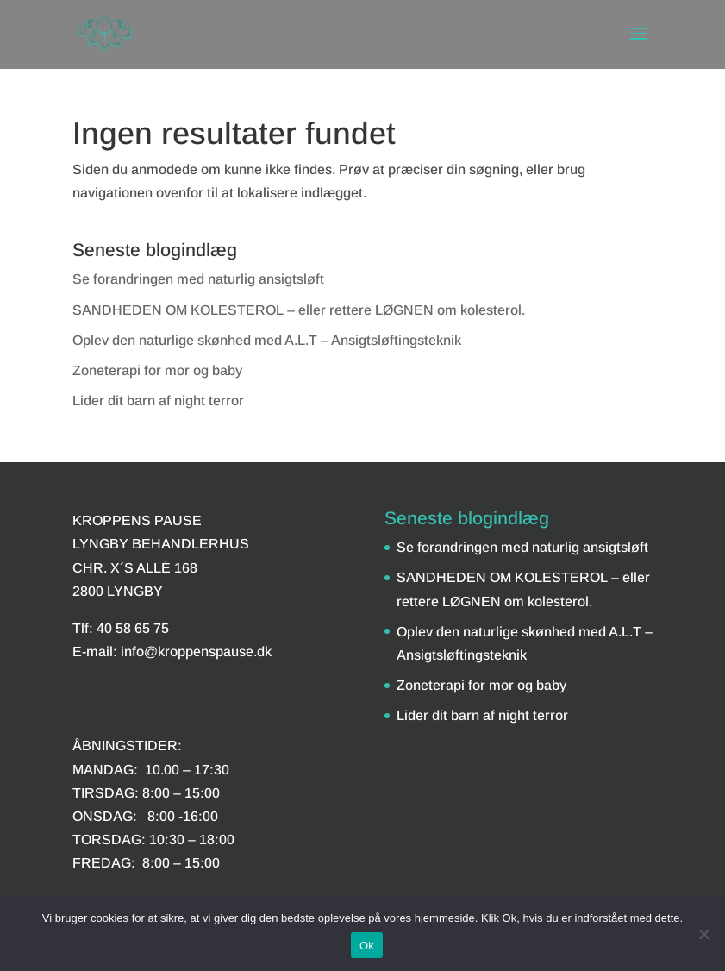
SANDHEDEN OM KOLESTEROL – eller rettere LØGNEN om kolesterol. (298, 310)
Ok (366, 945)
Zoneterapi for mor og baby (157, 370)
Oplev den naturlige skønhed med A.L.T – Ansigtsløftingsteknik (266, 340)
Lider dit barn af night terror (158, 400)
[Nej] (703, 934)
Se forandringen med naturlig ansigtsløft (198, 279)
